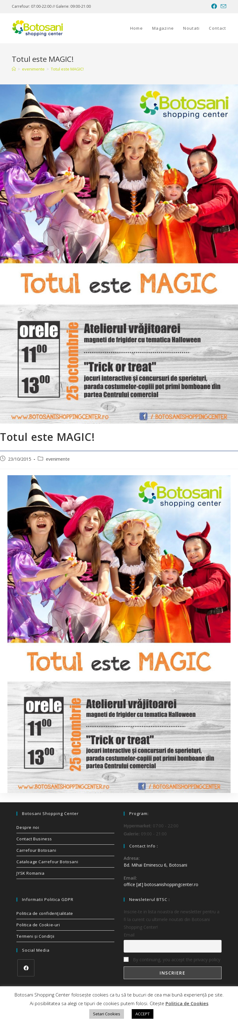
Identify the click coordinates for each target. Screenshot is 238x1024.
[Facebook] (25, 967)
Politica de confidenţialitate (44, 913)
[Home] (14, 69)
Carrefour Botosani (36, 850)
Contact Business (34, 839)
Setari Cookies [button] (106, 1014)
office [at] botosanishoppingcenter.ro (161, 884)
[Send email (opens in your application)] (222, 6)
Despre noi (27, 827)
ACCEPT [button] (142, 1014)
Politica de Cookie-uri (38, 925)
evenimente (58, 459)
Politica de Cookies (187, 1003)
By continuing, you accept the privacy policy (172, 959)
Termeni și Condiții (35, 936)
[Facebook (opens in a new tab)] (214, 6)
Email (129, 935)
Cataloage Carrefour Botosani (47, 861)
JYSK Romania (30, 873)
